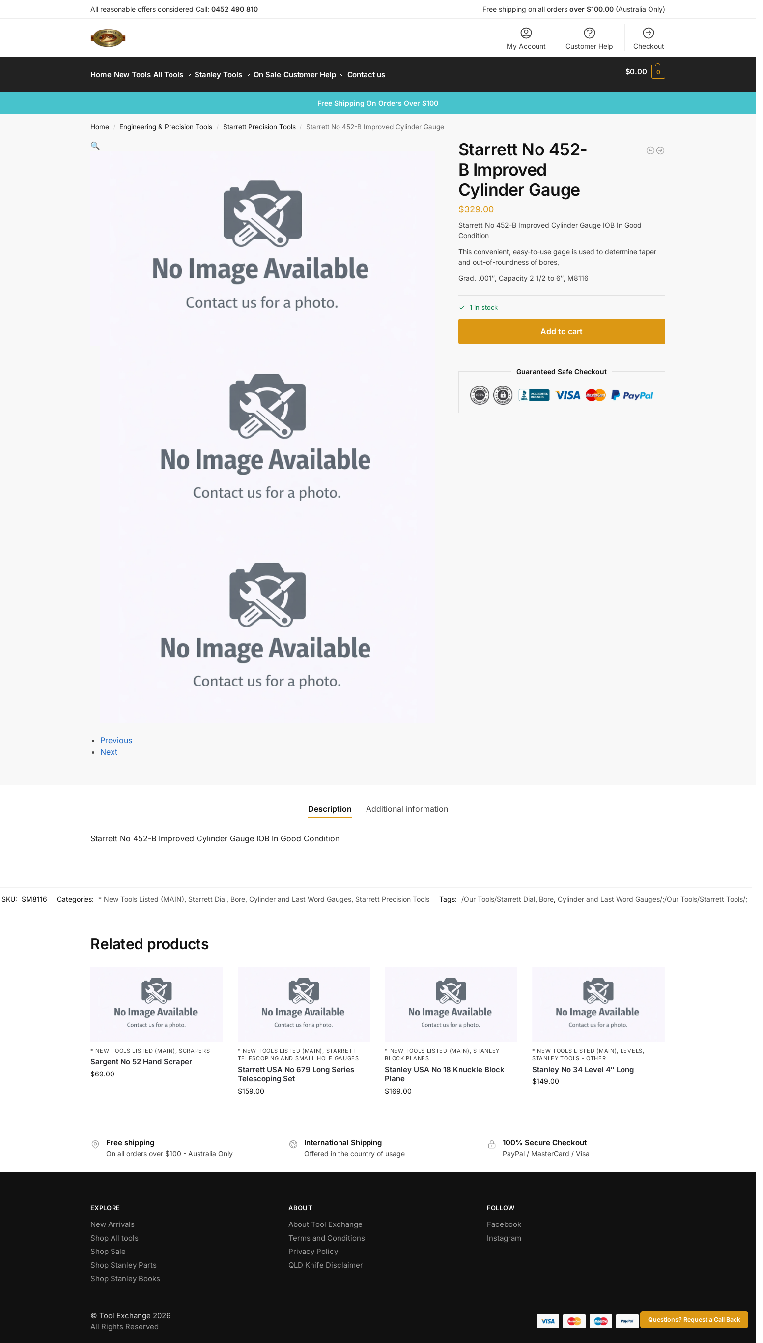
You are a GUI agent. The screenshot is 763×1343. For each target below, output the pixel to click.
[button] (645, 72)
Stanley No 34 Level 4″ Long (583, 1064)
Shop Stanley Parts (123, 1259)
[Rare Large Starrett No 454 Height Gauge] (650, 145)
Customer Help (589, 38)
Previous (116, 735)
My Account (526, 38)
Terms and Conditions (326, 1232)
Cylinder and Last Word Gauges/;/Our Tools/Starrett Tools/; (652, 894)
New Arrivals (112, 1219)
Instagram (504, 1232)
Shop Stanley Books (125, 1273)
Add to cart (561, 325)
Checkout (648, 38)
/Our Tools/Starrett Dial (498, 894)
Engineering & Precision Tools (165, 121)
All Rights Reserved (124, 1321)
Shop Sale (108, 1246)
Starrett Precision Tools (259, 121)
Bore (546, 894)
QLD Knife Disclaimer (325, 1259)
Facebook (504, 1219)
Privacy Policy (313, 1246)
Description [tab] (330, 803)
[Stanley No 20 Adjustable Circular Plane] (660, 145)
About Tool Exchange (325, 1219)
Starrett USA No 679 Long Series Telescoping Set (296, 1068)
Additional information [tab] (407, 803)
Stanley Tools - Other (569, 1052)
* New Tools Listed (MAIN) (141, 894)
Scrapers (194, 1045)
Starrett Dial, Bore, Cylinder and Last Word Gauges (269, 894)
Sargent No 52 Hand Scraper (141, 1056)
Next (108, 746)
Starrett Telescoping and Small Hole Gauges (298, 1049)
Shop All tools (114, 1232)
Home (99, 121)
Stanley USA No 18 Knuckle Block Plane (445, 1068)
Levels (632, 1045)
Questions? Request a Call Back (694, 1319)
